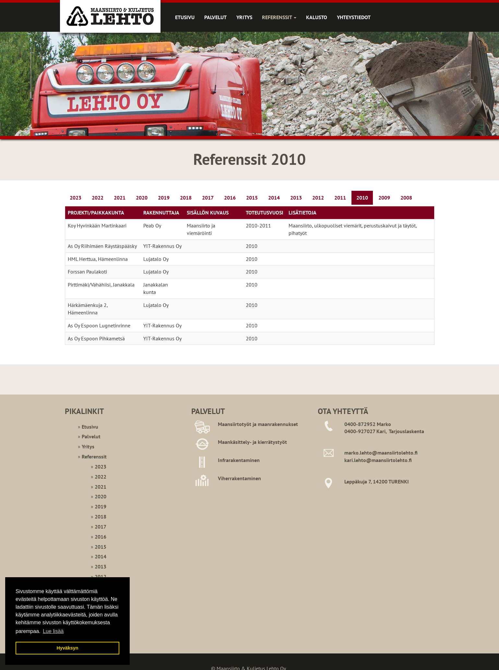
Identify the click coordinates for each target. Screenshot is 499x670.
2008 (406, 197)
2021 (119, 197)
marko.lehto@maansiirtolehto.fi (381, 452)
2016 (230, 197)
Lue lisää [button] (53, 631)
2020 (142, 197)
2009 (384, 197)
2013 (296, 197)
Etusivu (185, 17)
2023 (75, 197)
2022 (97, 197)
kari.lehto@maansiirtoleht (374, 460)
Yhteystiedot (354, 17)
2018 (186, 197)
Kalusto (316, 17)
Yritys (244, 17)
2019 (164, 197)
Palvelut (215, 17)
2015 (252, 197)
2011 (340, 197)
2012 (318, 197)
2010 (362, 197)
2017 (208, 197)
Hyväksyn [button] (67, 648)
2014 (274, 197)
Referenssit (279, 17)
